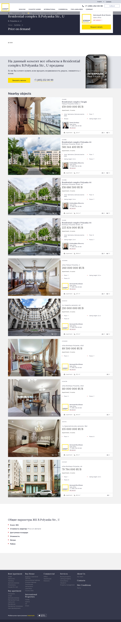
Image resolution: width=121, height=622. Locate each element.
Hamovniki (11, 578)
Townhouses (29, 584)
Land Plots (28, 588)
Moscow (22, 9)
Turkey (27, 599)
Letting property (65, 578)
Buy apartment (14, 591)
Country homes (35, 9)
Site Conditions (84, 585)
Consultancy (64, 581)
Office (45, 576)
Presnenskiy (12, 585)
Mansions (47, 581)
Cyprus (27, 601)
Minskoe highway (30, 582)
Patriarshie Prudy (13, 600)
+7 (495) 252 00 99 (94, 6)
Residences (11, 604)
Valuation (63, 583)
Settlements (29, 586)
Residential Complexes (15, 606)
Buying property (65, 576)
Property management (67, 585)
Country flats (29, 590)
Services (64, 574)
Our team (80, 576)
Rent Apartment (15, 574)
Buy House (30, 574)
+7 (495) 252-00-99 (75, 287)
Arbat (10, 576)
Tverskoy (11, 581)
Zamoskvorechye (13, 583)
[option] (34, 116)
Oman (27, 606)
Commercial (63, 9)
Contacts (108, 1)
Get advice (97, 20)
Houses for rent (13, 587)
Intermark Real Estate (102, 15)
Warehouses (47, 578)
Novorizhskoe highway (32, 580)
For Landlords (77, 9)
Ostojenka (11, 593)
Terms (79, 588)
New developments (14, 608)
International (49, 9)
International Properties (31, 595)
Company (89, 9)
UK (26, 603)
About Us (81, 574)
